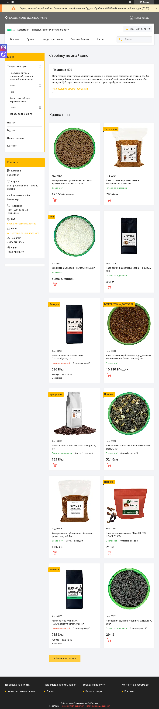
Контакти (12, 145)
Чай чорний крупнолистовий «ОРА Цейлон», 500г (129, 622)
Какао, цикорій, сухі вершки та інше (20, 100)
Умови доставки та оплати (21, 691)
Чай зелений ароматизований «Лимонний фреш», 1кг (128, 447)
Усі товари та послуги (65, 658)
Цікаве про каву (15, 138)
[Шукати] (120, 39)
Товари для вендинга (21, 114)
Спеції (13, 107)
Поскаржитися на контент (72, 706)
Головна (14, 39)
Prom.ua (94, 703)
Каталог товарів (94, 691)
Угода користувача (53, 39)
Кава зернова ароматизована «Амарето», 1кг (74, 447)
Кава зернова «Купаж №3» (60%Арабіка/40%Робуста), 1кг (68, 622)
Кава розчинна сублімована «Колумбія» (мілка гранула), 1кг (72, 535)
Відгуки (11, 130)
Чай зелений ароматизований (70, 88)
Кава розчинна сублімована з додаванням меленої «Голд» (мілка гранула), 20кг (128, 357)
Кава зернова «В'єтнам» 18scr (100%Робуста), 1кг (67, 357)
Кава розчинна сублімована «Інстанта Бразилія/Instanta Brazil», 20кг (72, 182)
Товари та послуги (17, 66)
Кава (12, 85)
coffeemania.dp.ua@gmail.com (23, 233)
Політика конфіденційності (98, 706)
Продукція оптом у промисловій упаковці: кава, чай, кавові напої (21, 76)
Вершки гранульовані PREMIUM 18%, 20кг (73, 268)
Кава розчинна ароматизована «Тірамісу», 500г (128, 269)
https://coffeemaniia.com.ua (21, 223)
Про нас (31, 39)
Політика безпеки (80, 39)
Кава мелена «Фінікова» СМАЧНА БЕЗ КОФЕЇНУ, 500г (126, 535)
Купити (55, 199)
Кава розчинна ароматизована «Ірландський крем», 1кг (122, 182)
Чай (12, 92)
